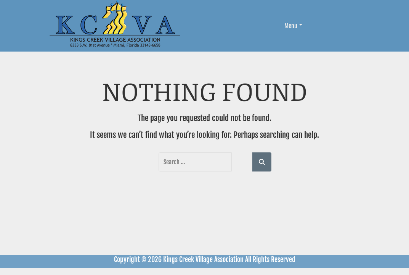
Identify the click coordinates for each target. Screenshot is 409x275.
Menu (293, 26)
